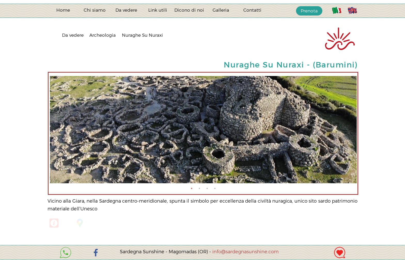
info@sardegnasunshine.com (245, 252)
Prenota (309, 10)
